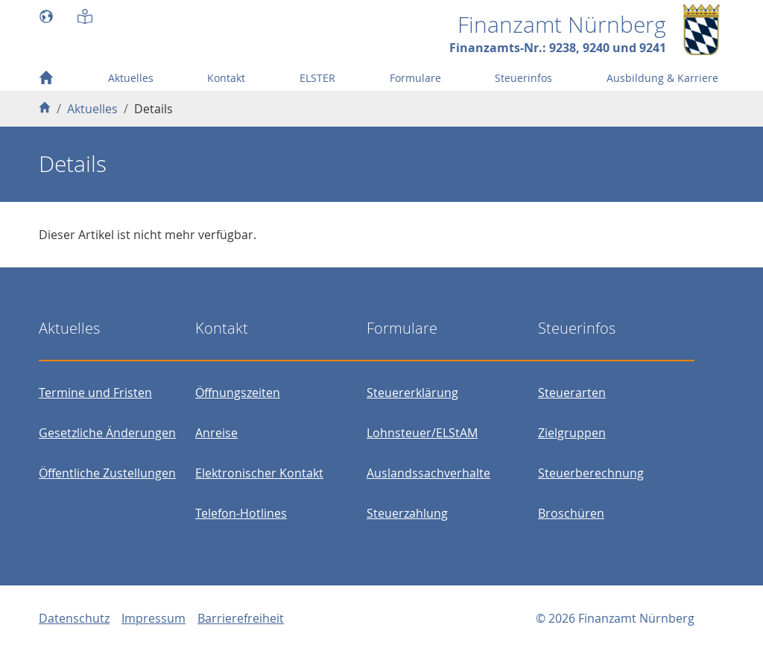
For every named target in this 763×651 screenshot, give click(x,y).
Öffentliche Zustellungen (107, 473)
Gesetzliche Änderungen (107, 433)
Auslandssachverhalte (428, 473)
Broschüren (571, 513)
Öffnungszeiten (237, 392)
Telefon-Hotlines (241, 513)
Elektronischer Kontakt (259, 473)
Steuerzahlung (407, 513)
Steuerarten (572, 392)
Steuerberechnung (591, 473)
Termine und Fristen (95, 392)
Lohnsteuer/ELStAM (422, 433)
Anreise (216, 433)
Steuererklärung (412, 392)
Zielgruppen (572, 433)
